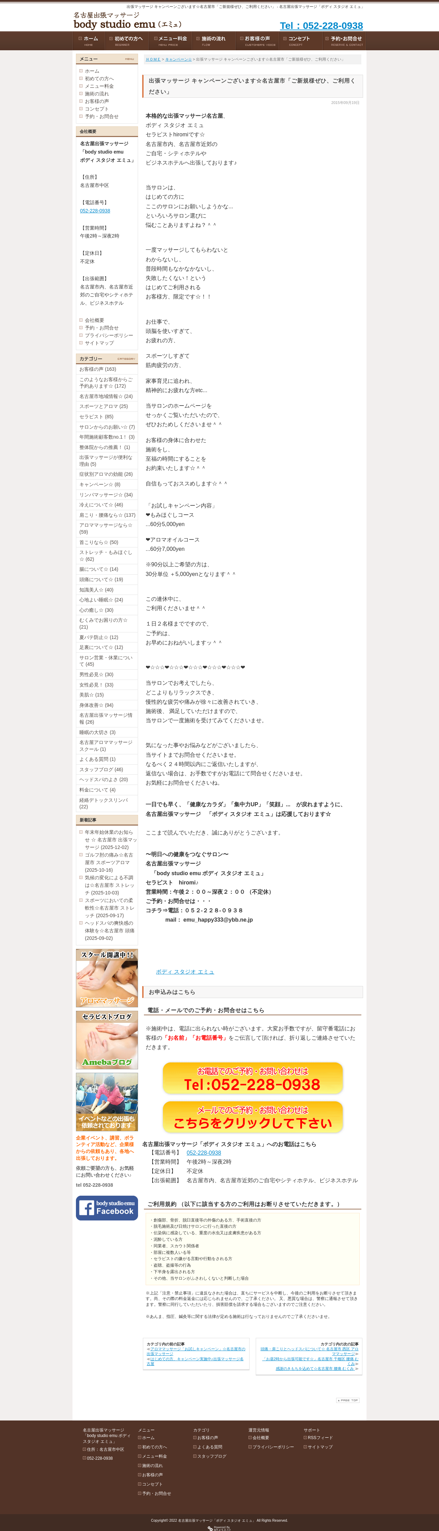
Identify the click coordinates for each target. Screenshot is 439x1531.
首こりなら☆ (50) (98, 542)
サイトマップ (99, 343)
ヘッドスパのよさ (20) (103, 779)
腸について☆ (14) (98, 569)
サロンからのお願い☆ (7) (107, 427)
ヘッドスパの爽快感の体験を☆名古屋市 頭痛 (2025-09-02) (110, 930)
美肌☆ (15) (91, 695)
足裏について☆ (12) (101, 647)
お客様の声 (97, 101)
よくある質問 (209, 1447)
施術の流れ (97, 93)
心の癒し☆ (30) (96, 610)
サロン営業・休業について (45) (106, 661)
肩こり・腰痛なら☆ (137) (107, 515)
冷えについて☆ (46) (101, 504)
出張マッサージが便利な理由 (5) (106, 460)
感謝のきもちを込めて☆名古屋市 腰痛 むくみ (315, 1368)
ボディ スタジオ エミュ (185, 972)
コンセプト (97, 109)
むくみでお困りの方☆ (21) (103, 623)
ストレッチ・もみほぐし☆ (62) (106, 555)
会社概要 (94, 320)
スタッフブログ (211, 1456)
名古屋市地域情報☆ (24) (106, 396)
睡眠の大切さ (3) (97, 732)
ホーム (92, 71)
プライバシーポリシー (109, 335)
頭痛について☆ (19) (101, 579)
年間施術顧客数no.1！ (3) (107, 437)
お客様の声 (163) (97, 369)
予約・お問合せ (102, 116)
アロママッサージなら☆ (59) (106, 528)
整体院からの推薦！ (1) (104, 447)
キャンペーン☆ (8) (99, 484)
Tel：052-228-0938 (321, 25)
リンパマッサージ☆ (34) (106, 494)
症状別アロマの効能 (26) (106, 474)
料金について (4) (97, 790)
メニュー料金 (99, 86)
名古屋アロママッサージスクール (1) (106, 746)
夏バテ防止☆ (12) (98, 637)
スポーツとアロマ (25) (103, 406)
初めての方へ (99, 78)
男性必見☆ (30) (96, 674)
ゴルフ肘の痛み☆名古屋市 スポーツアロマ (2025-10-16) (109, 862)
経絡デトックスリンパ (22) (103, 803)
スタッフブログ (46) (101, 769)
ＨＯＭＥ (153, 59)
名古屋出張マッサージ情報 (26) (106, 718)
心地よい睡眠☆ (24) (101, 599)
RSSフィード (320, 1437)
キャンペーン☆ (178, 59)
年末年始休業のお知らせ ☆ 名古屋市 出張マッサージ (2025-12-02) (111, 839)
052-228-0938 (204, 1153)
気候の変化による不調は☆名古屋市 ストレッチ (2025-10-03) (110, 885)
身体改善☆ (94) (96, 705)
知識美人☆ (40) (96, 590)
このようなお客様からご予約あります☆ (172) (106, 383)
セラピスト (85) (96, 416)
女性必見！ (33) (96, 685)
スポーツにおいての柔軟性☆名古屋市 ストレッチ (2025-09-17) (110, 908)
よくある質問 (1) (97, 759)
